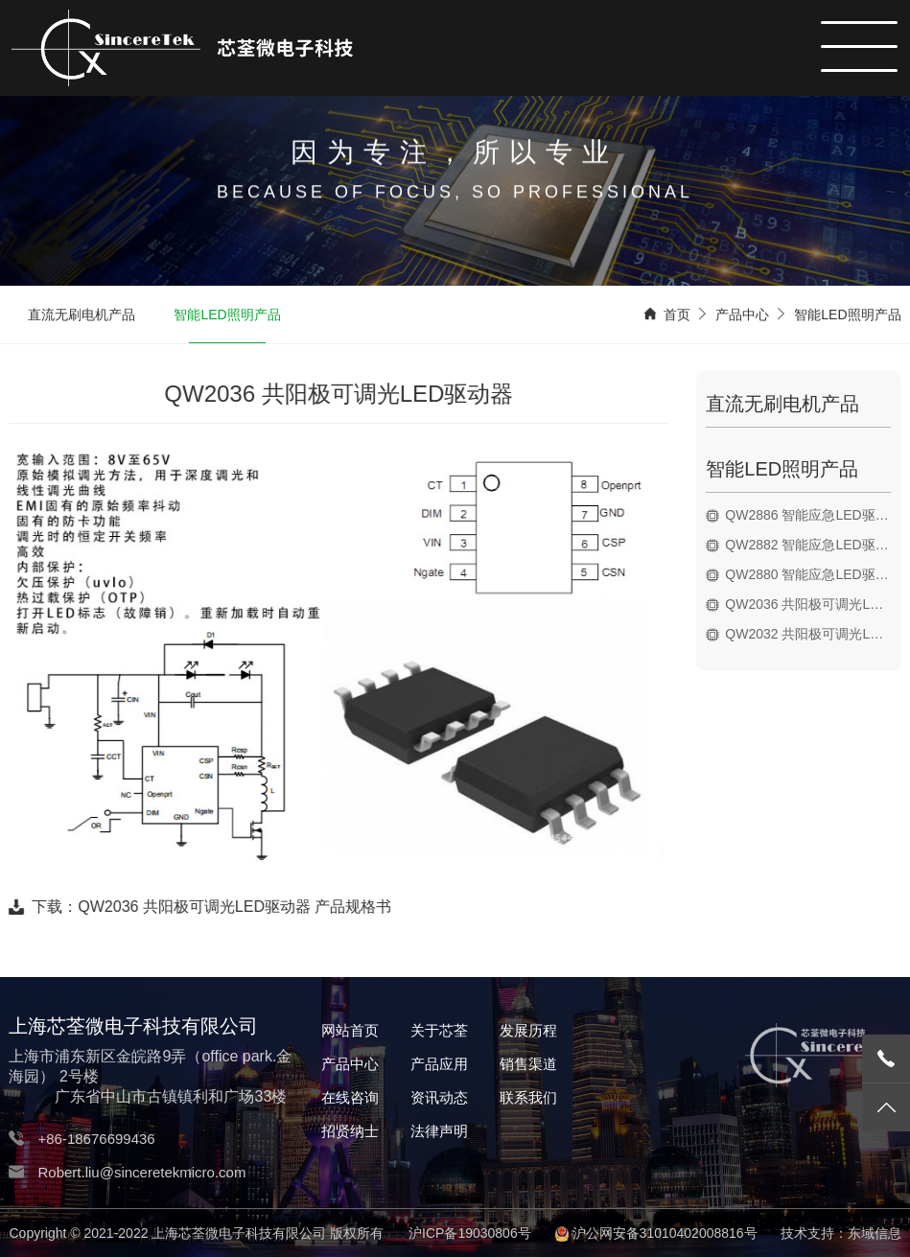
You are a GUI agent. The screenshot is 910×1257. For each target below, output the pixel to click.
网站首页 (350, 1030)
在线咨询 (350, 1097)
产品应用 (439, 1064)
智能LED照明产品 (227, 315)
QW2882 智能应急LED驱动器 (812, 544)
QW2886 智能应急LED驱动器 (812, 515)
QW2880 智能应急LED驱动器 (812, 574)
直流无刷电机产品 (81, 315)
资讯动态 (439, 1097)
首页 (677, 315)
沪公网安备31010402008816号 (665, 1233)
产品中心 (742, 315)
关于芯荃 (439, 1030)
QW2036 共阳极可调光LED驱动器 (812, 604)
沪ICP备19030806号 (469, 1233)
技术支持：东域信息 (841, 1233)
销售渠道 (528, 1064)
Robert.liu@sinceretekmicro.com (141, 1172)
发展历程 (528, 1030)
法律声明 (439, 1131)
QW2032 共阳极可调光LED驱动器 (812, 633)
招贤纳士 (350, 1131)
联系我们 (528, 1097)
